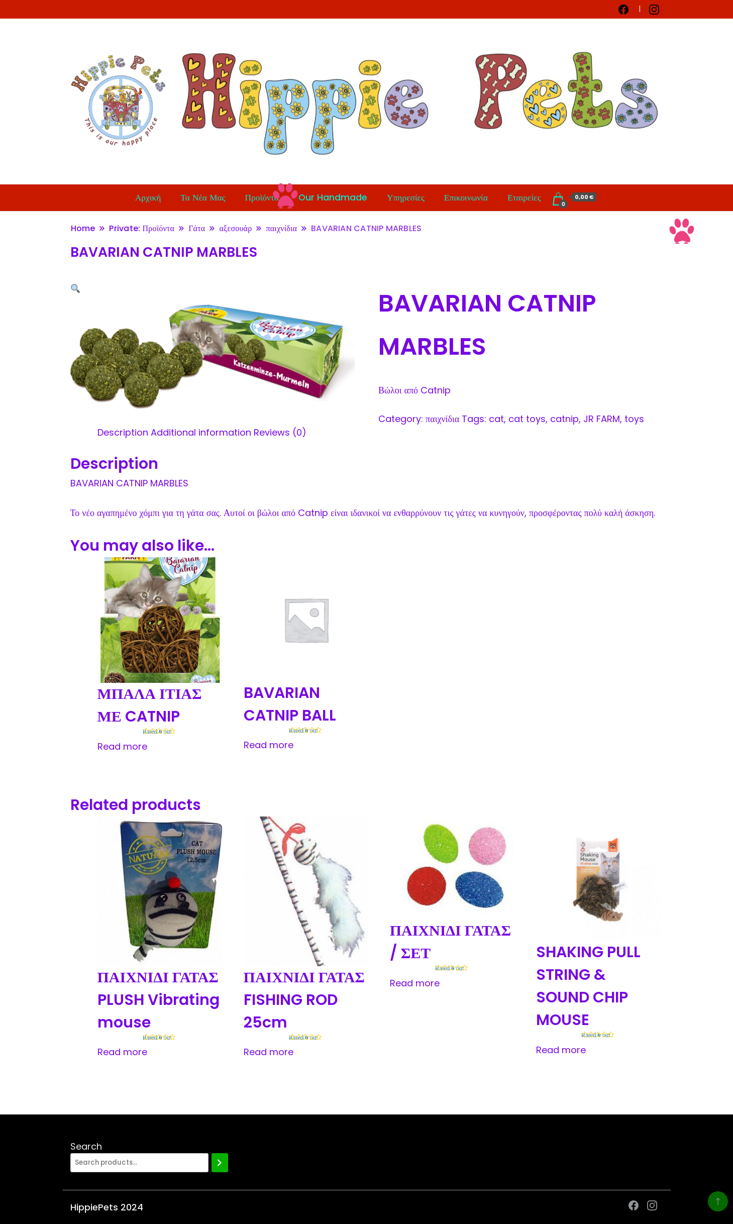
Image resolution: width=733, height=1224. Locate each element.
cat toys (527, 419)
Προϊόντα (262, 197)
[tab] (122, 432)
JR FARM (601, 419)
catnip (564, 419)
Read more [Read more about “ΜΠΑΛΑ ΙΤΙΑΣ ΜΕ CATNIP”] (122, 746)
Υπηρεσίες (406, 197)
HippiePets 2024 (106, 1207)
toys (634, 419)
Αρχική (148, 197)
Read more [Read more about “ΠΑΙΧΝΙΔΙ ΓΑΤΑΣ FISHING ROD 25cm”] (268, 1052)
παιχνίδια (442, 419)
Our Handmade (332, 197)
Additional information (201, 432)
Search (86, 1146)
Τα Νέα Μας (202, 197)
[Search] (220, 1162)
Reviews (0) (280, 432)
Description (122, 432)
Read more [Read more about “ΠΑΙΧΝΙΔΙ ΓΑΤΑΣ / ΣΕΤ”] (415, 983)
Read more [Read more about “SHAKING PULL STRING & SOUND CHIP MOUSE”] (561, 1050)
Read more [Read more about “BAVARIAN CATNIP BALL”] (268, 745)
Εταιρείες (524, 197)
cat (496, 419)
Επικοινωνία (466, 197)
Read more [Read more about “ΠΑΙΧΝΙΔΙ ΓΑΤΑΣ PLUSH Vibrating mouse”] (122, 1052)
